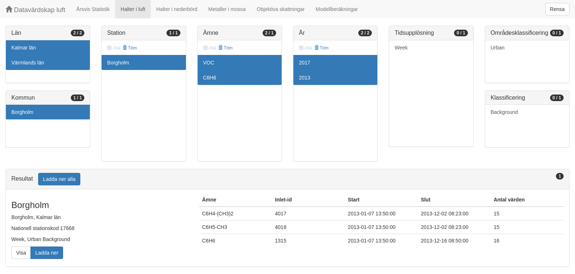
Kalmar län (23, 48)
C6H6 (209, 78)
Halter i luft (133, 9)
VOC (208, 63)
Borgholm (22, 112)
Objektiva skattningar (281, 9)
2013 (304, 78)
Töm (129, 48)
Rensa (557, 9)
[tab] (287, 179)
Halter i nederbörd (176, 9)
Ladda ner (46, 253)
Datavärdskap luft (35, 10)
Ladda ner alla (59, 179)
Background (504, 112)
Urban (498, 48)
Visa (21, 253)
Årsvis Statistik (93, 9)
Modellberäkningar (337, 9)
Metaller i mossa (227, 9)
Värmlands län (27, 63)
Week (401, 48)
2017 (304, 63)
